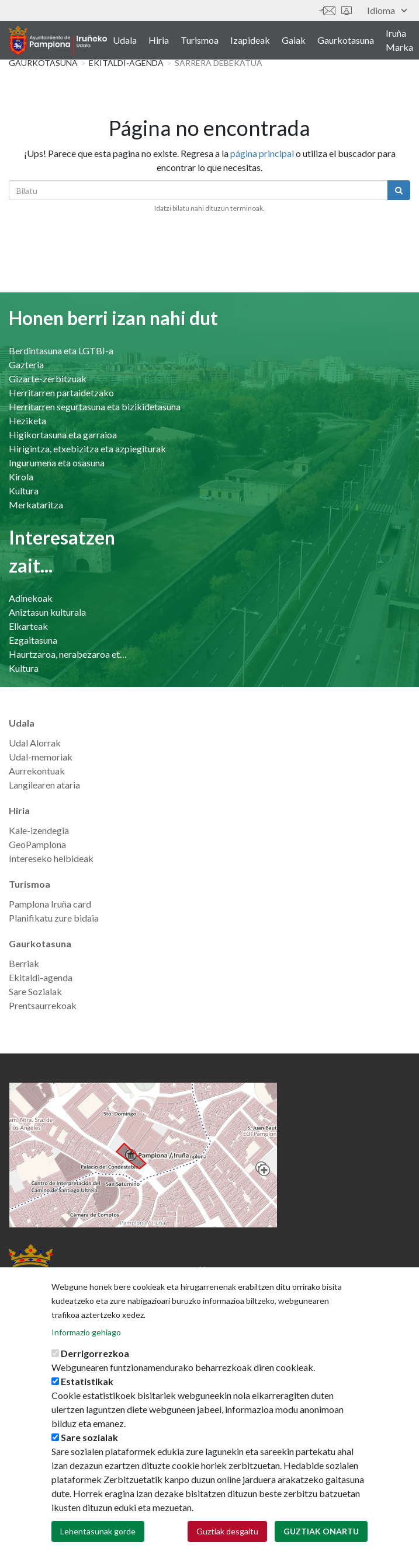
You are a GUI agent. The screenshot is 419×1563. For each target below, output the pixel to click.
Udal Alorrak (35, 742)
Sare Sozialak (35, 991)
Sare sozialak (89, 1453)
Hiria (158, 40)
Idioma (387, 10)
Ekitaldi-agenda (126, 63)
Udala (125, 40)
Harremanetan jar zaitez (327, 10)
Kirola (21, 476)
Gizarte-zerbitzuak (47, 378)
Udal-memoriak (40, 756)
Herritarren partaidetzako (61, 392)
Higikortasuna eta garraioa (63, 434)
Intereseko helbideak (51, 858)
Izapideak (250, 40)
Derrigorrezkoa (95, 1369)
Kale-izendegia (39, 830)
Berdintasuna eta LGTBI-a (61, 350)
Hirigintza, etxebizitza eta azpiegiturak (87, 448)
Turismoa (200, 40)
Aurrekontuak (37, 770)
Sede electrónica (346, 10)
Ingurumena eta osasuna (57, 462)
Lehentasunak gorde (98, 1547)
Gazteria (26, 364)
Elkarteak (28, 626)
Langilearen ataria (44, 784)
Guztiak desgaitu (227, 1547)
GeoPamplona (37, 844)
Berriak (24, 963)
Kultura (24, 490)
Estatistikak (87, 1397)
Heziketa (27, 420)
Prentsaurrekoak (43, 1005)
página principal (262, 153)
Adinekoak (31, 597)
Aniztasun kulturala (47, 611)
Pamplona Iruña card (50, 903)
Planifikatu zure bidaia (54, 917)
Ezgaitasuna (33, 640)
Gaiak (294, 40)
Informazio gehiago (86, 1348)
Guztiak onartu (321, 1547)
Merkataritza (36, 504)
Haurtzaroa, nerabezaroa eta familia (69, 654)
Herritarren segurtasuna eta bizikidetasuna (95, 406)
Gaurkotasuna (345, 40)
